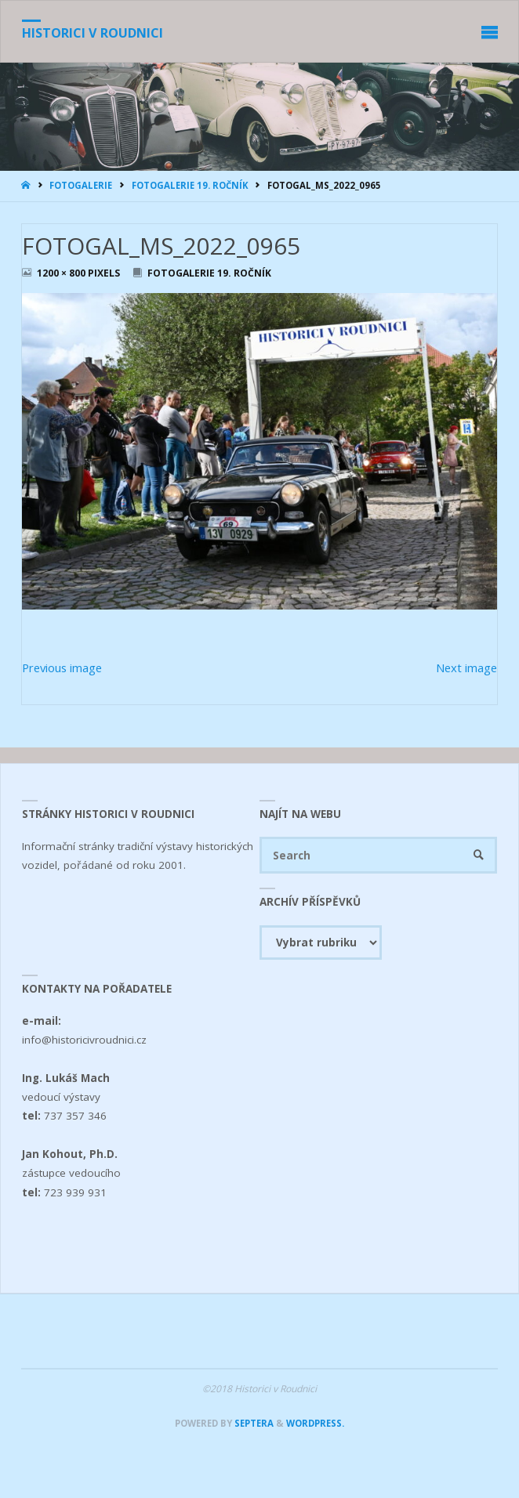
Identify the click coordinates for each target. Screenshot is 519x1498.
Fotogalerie (80, 185)
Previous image (62, 667)
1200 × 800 (62, 273)
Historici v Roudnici (92, 33)
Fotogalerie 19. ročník (190, 185)
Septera (253, 1423)
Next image (466, 667)
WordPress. (315, 1423)
